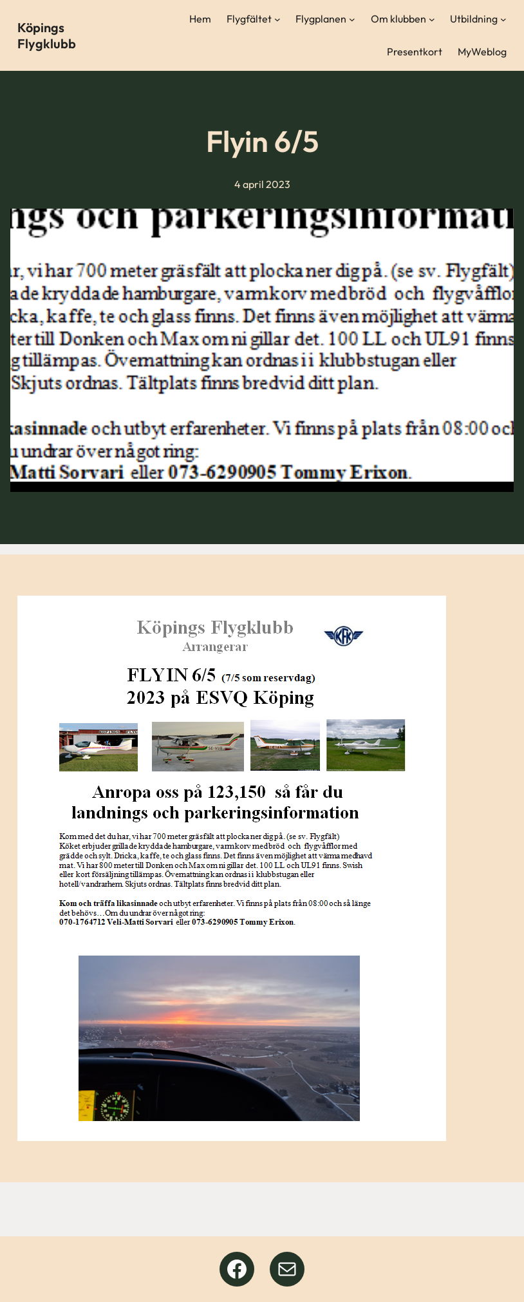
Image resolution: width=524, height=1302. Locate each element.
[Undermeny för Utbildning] (503, 19)
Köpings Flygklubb (46, 35)
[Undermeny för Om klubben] (432, 19)
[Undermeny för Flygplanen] (352, 19)
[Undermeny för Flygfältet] (277, 19)
